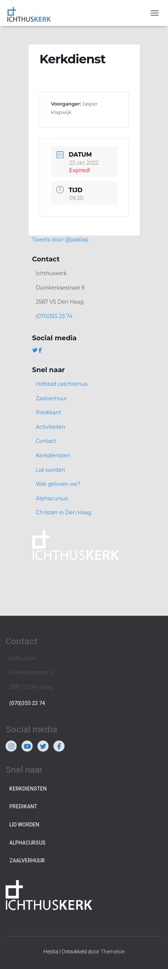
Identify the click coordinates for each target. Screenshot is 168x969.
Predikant (49, 412)
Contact (46, 441)
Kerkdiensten (53, 455)
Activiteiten (50, 427)
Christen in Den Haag (64, 512)
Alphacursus (52, 498)
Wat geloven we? (58, 484)
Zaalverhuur (51, 398)
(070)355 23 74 (54, 316)
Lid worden (50, 470)
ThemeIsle (113, 952)
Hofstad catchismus (62, 384)
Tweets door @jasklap (60, 239)
